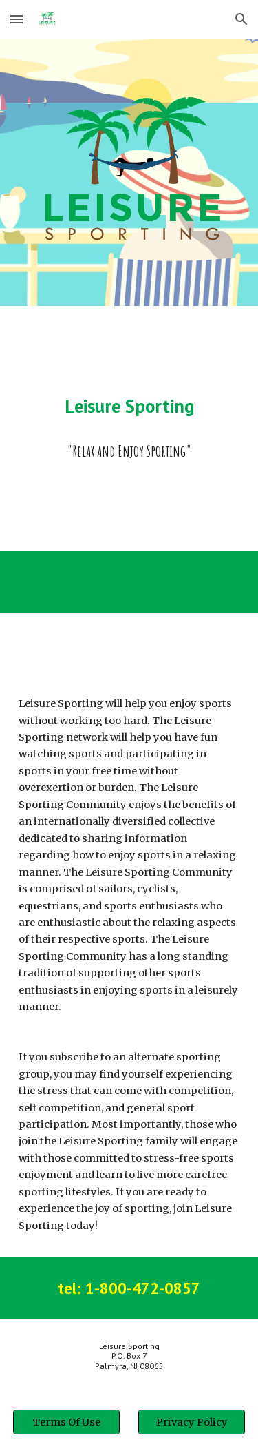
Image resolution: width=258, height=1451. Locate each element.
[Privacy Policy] (191, 1422)
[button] (16, 19)
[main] (129, 406)
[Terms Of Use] (66, 1422)
